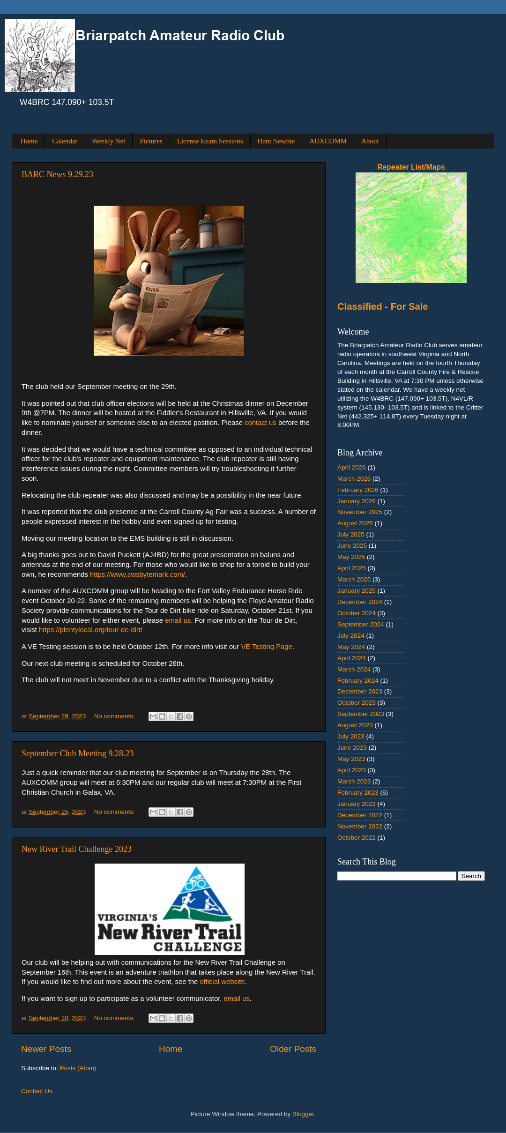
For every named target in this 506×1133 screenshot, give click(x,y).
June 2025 (352, 545)
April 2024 (351, 658)
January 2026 (356, 501)
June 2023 (352, 747)
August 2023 (355, 725)
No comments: (115, 716)
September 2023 (360, 713)
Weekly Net (109, 141)
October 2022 (356, 837)
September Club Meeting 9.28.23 (78, 753)
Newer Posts (46, 1049)
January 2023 (356, 803)
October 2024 (356, 613)
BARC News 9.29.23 (57, 174)
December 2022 (359, 815)
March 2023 (354, 781)
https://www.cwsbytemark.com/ (137, 574)
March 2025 (354, 579)
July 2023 (351, 736)
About (370, 141)
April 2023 (351, 770)
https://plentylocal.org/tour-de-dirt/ (90, 630)
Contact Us (36, 1091)
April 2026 (351, 467)
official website (222, 981)
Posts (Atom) (78, 1068)
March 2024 (354, 669)
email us (178, 620)
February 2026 (358, 489)
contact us (260, 422)
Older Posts (293, 1049)
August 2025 (355, 523)
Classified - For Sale (382, 306)
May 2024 (351, 646)
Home (29, 141)
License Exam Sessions (210, 141)
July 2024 (351, 635)
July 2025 (351, 534)
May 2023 (351, 758)
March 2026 (354, 478)
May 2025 (351, 556)
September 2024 (360, 624)
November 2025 (359, 511)
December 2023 (359, 691)
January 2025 (356, 590)
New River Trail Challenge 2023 (77, 849)
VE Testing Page (266, 646)
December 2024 (359, 601)
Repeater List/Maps (411, 167)
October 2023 (356, 702)
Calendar (64, 141)
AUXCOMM (328, 141)
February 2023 (358, 792)
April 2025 (351, 568)
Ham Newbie (276, 141)
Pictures (151, 141)
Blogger (303, 1114)
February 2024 (358, 680)
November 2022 (359, 826)
